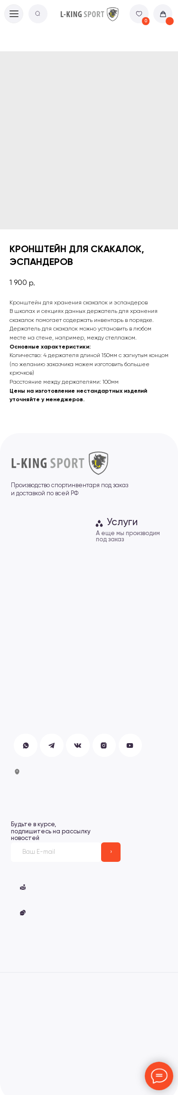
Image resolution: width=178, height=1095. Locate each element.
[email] (56, 852)
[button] (22, 912)
